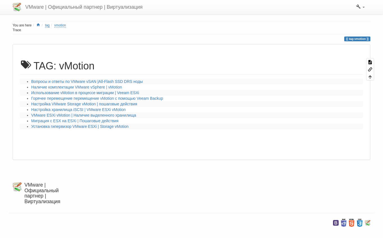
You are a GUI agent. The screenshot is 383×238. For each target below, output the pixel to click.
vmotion (60, 25)
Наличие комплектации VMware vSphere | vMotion (76, 87)
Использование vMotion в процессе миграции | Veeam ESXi (85, 92)
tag (47, 25)
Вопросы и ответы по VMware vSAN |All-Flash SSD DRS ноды (87, 81)
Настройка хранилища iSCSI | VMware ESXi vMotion (78, 109)
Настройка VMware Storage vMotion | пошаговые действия (84, 104)
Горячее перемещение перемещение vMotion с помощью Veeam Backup (97, 98)
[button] (360, 7)
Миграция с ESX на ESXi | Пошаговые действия (74, 121)
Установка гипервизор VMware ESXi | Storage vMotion (80, 126)
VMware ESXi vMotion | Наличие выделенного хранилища (83, 115)
